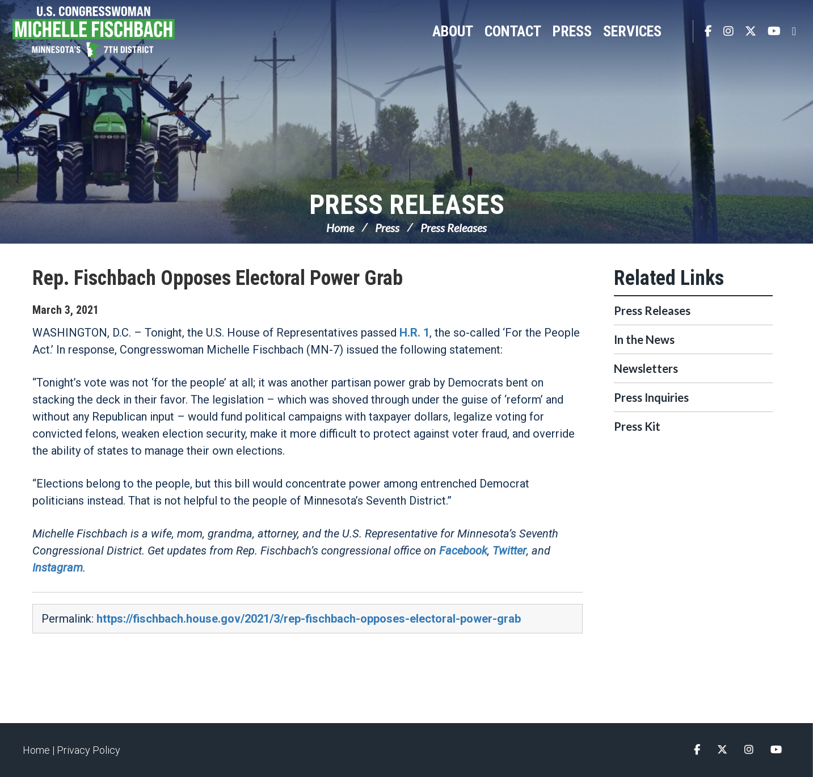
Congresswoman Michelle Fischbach (105, 32)
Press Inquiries (651, 397)
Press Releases (406, 204)
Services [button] (632, 31)
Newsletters (646, 368)
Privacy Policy (88, 750)
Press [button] (572, 31)
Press (387, 227)
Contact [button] (513, 31)
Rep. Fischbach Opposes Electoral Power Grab (217, 278)
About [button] (452, 31)
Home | (40, 750)
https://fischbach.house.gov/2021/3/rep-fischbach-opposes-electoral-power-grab (308, 618)
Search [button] (678, 31)
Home (340, 227)
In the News (644, 339)
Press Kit (637, 426)
